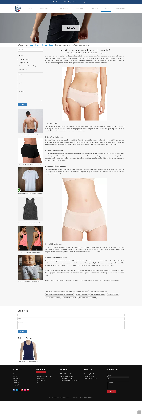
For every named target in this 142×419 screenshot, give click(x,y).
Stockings (16, 383)
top (139, 412)
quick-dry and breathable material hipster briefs (59, 291)
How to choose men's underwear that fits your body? (30, 164)
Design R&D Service (66, 378)
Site (105, 53)
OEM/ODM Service (66, 374)
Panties (15, 374)
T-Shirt (15, 380)
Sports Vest (16, 378)
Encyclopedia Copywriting (27, 66)
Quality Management (90, 378)
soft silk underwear (113, 294)
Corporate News (24, 62)
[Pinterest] (28, 390)
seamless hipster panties (98, 294)
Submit (22, 104)
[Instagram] (25, 390)
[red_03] (14, 372)
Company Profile (89, 374)
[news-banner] (71, 28)
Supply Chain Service (66, 376)
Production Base (89, 376)
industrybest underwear (69, 297)
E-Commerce (40, 380)
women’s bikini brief (81, 294)
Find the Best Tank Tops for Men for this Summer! (30, 223)
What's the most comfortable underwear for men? (30, 281)
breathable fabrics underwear (87, 297)
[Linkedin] (17, 390)
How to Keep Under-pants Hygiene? (30, 135)
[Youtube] (22, 390)
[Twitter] (19, 390)
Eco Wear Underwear (82, 291)
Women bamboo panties (53, 297)
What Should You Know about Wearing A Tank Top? (30, 252)
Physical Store (40, 378)
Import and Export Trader (44, 376)
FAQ (37, 382)
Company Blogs (24, 59)
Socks (14, 376)
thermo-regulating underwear (99, 291)
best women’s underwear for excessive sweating (59, 294)
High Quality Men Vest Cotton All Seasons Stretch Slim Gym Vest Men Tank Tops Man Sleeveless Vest (28, 361)
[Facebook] (14, 390)
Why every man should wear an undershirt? (30, 193)
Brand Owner (40, 374)
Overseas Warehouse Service (69, 380)
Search (19, 49)
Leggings (16, 385)
